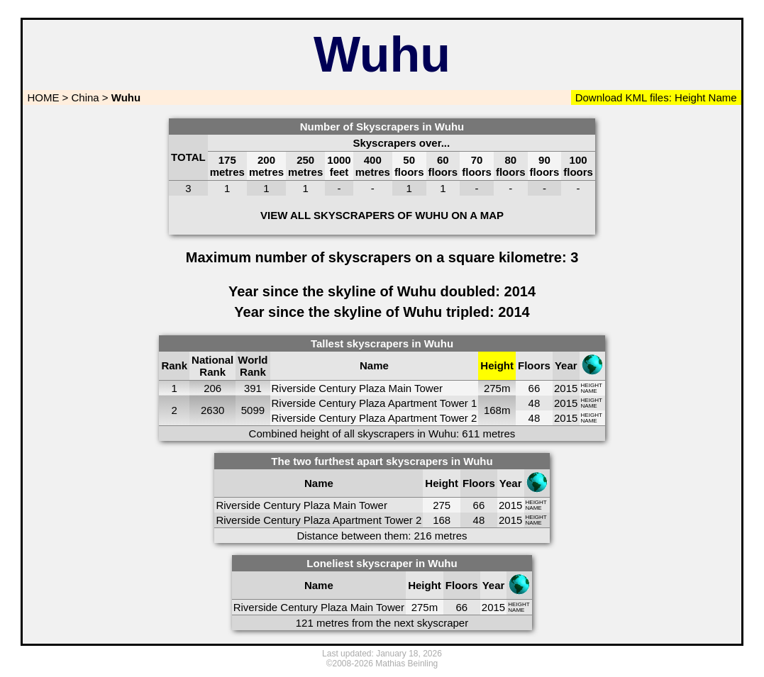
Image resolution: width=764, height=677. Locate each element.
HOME (41, 97)
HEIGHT (591, 385)
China (85, 97)
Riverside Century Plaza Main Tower (357, 388)
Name (722, 97)
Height (689, 97)
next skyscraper (431, 623)
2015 (565, 388)
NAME (589, 391)
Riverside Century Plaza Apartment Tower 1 (374, 403)
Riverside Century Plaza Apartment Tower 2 (374, 418)
